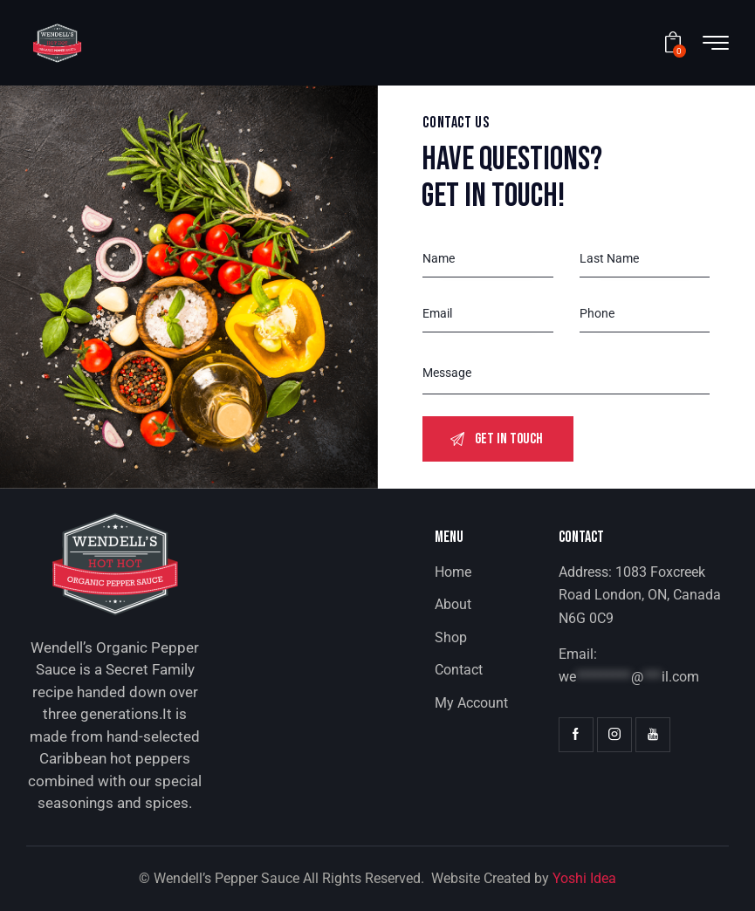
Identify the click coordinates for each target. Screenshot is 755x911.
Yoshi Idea (584, 878)
